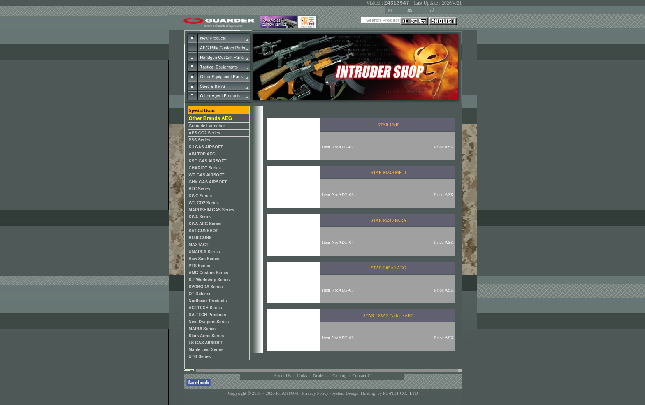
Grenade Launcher (207, 126)
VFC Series (200, 189)
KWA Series (200, 217)
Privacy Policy (315, 393)
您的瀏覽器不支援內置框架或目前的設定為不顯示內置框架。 (355, 229)
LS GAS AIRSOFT (206, 342)
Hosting (368, 393)
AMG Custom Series (208, 273)
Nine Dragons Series (209, 321)
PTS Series (199, 266)
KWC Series (200, 196)
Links (302, 375)
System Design (344, 393)
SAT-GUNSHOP (204, 231)
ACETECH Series (205, 307)
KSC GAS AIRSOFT (208, 161)
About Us (282, 375)
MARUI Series (202, 328)
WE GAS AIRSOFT (207, 175)
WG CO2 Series (204, 203)
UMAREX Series (204, 252)
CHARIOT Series (205, 168)
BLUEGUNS (200, 238)
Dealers (320, 375)
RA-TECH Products (207, 314)
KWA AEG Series (205, 224)
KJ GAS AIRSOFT (206, 147)
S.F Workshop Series (209, 280)
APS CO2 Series (204, 133)
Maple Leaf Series (206, 349)
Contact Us (362, 375)
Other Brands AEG (210, 118)
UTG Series (200, 356)
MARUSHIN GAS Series (211, 210)
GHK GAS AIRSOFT (208, 182)
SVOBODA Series (206, 287)
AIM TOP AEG (202, 154)
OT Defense (200, 294)
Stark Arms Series (206, 335)
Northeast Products (208, 301)
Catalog (339, 375)
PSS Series (200, 140)
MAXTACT (199, 245)
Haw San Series (204, 259)
